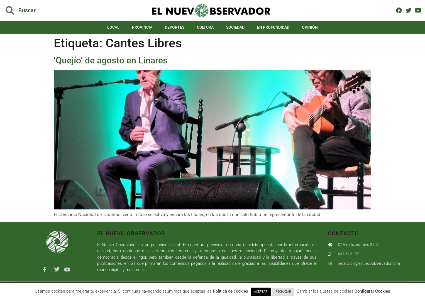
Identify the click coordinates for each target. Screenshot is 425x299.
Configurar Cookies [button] (372, 291)
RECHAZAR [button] (283, 291)
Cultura (205, 27)
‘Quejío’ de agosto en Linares (110, 60)
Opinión (310, 27)
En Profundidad (273, 27)
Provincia (142, 27)
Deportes (174, 27)
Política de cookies (230, 291)
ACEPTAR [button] (260, 291)
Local (113, 27)
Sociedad (235, 27)
